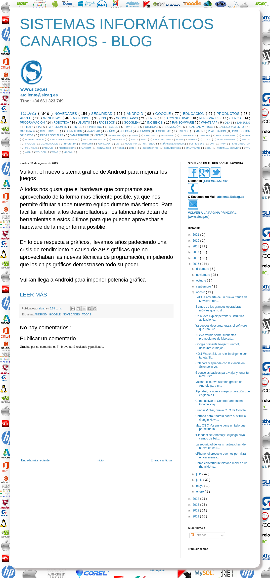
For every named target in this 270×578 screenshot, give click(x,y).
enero (200, 491)
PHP (222, 143)
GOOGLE (163, 114)
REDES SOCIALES (52, 135)
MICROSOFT (82, 118)
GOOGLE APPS (127, 118)
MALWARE (205, 135)
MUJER (246, 135)
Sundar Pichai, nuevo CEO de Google (220, 410)
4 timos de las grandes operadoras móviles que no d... (218, 308)
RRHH (134, 147)
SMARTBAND (193, 147)
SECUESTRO (151, 147)
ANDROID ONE (162, 139)
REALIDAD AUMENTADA (64, 139)
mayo (200, 486)
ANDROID (135, 114)
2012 (196, 510)
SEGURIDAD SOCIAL (95, 139)
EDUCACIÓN (194, 114)
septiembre (204, 286)
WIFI (28, 152)
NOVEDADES (66, 114)
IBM (29, 126)
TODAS (29, 113)
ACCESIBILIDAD (178, 118)
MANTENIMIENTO (226, 135)
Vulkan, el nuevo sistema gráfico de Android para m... (218, 383)
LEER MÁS (33, 294)
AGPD (144, 139)
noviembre (203, 275)
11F (133, 139)
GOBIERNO (187, 135)
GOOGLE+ (131, 122)
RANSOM (86, 147)
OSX (228, 122)
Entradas (198, 535)
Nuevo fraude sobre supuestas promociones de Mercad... (215, 336)
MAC (199, 131)
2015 (196, 264)
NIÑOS (111, 131)
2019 (196, 240)
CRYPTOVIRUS (50, 131)
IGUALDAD (103, 143)
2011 (196, 516)
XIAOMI (68, 152)
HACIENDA (70, 143)
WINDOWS (53, 118)
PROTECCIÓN (67, 147)
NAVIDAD (94, 131)
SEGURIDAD (102, 114)
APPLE (26, 118)
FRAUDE (30, 143)
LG (118, 143)
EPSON (246, 139)
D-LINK (135, 135)
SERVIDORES (172, 147)
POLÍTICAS (31, 147)
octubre (201, 280)
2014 (196, 499)
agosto (201, 292)
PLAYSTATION (217, 131)
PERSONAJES (210, 118)
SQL (209, 147)
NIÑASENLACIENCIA (173, 143)
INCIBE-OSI (155, 122)
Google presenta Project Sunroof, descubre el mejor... (217, 346)
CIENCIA (236, 118)
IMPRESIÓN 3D (58, 126)
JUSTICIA (151, 126)
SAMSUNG (243, 122)
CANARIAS (27, 131)
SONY (99, 135)
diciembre (203, 269)
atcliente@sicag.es (39, 95)
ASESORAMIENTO (233, 126)
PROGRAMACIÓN (32, 122)
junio (199, 480)
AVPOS (180, 139)
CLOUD (207, 139)
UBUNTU (84, 122)
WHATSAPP (210, 122)
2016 (196, 258)
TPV (247, 147)
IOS (104, 118)
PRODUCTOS (229, 114)
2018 (196, 246)
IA (40, 126)
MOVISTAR (131, 143)
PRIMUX (48, 147)
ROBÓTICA (61, 122)
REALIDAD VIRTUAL (201, 126)
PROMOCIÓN (172, 126)
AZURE (193, 139)
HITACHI (87, 143)
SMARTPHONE (80, 135)
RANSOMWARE (183, 122)
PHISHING (96, 126)
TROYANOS (119, 139)
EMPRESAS (164, 131)
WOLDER (40, 152)
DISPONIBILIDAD (227, 139)
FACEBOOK (107, 122)
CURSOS (144, 131)
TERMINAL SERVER (228, 147)
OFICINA (127, 131)
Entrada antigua (161, 460)
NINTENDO (149, 143)
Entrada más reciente (35, 460)
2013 (196, 504)
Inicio (100, 460)
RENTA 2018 (104, 147)
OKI (212, 143)
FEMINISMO (168, 135)
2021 (196, 234)
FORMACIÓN (74, 131)
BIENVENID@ (117, 135)
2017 (196, 252)
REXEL (121, 147)
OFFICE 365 (197, 143)
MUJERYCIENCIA (35, 139)
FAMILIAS (149, 135)
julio (199, 474)
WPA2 (55, 152)
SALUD (114, 126)
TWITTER (132, 126)
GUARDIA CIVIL (50, 143)
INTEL (78, 126)
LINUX (153, 118)
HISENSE (184, 131)
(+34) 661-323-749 (215, 181)
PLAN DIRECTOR (240, 143)
